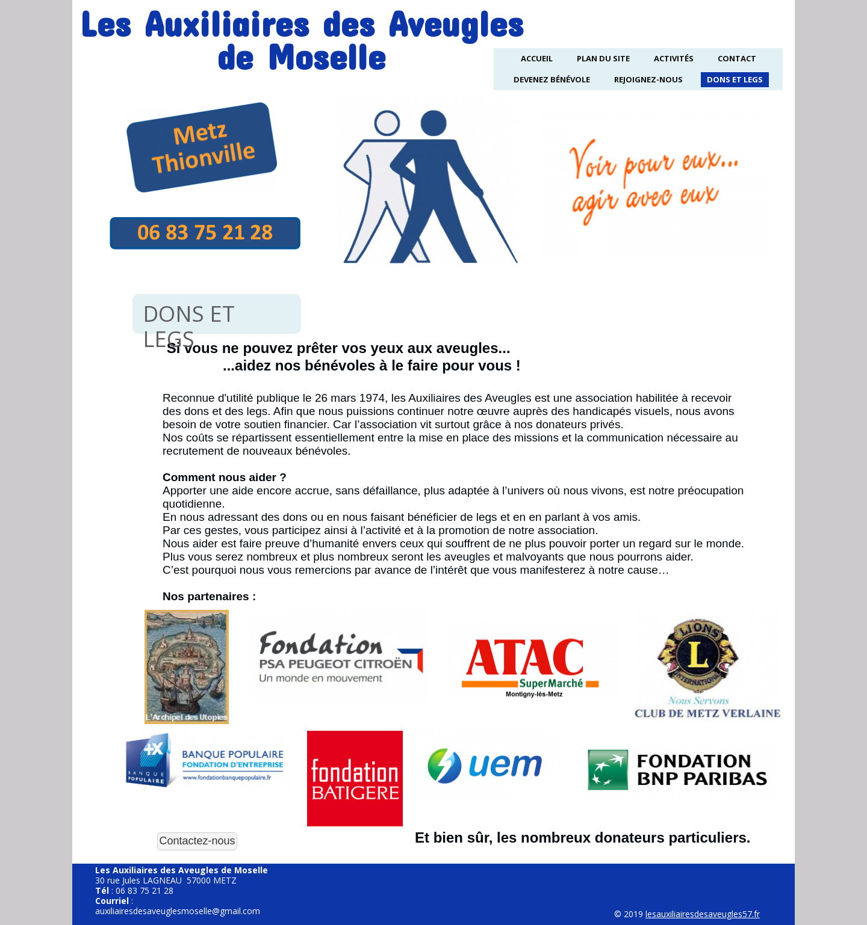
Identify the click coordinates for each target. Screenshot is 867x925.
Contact (737, 58)
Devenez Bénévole (552, 79)
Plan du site (603, 58)
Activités (674, 58)
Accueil (537, 58)
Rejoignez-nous (648, 79)
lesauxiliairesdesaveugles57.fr (702, 914)
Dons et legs (735, 79)
